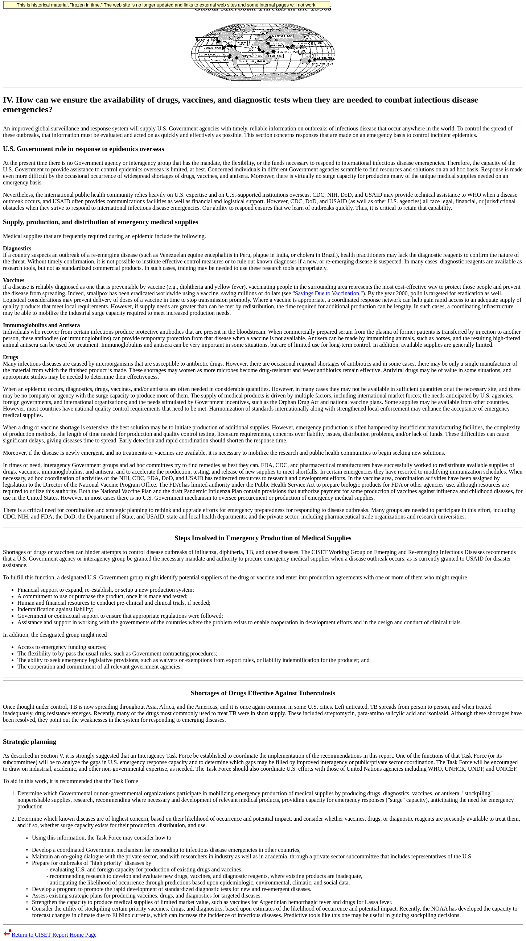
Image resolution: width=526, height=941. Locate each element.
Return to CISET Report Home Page (49, 935)
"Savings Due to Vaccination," (327, 293)
